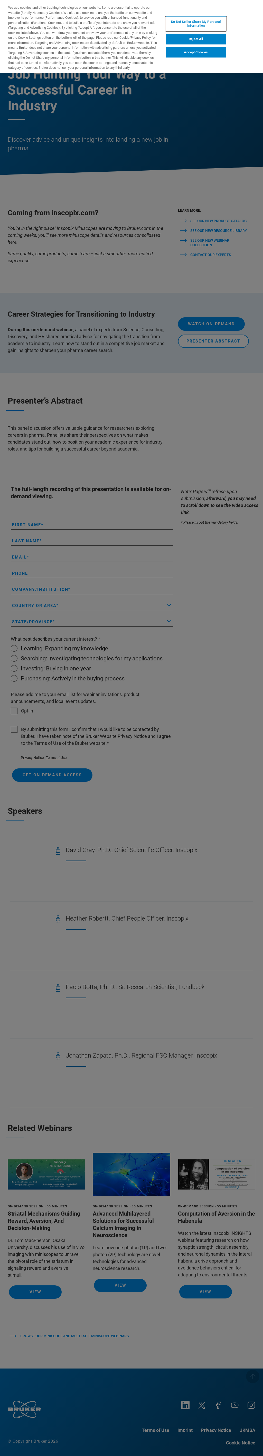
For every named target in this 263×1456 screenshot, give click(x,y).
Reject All (196, 39)
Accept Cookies (196, 52)
